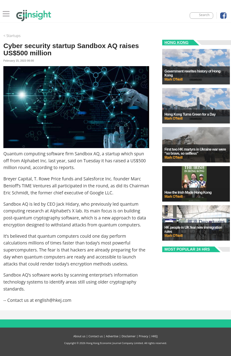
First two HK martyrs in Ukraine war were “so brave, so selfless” (195, 151)
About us (79, 336)
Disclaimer (129, 336)
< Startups (12, 35)
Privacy (143, 336)
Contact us (95, 336)
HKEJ (154, 336)
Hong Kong (176, 42)
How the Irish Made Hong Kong (187, 192)
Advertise (112, 336)
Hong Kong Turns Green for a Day (190, 114)
